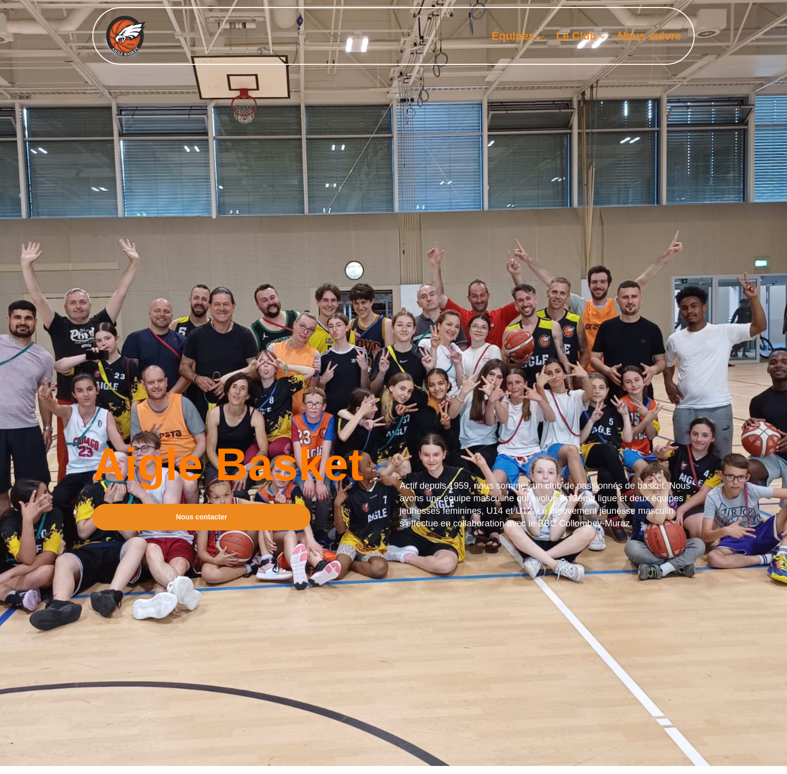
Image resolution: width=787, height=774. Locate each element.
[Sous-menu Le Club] (602, 36)
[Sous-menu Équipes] (541, 36)
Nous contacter (201, 517)
